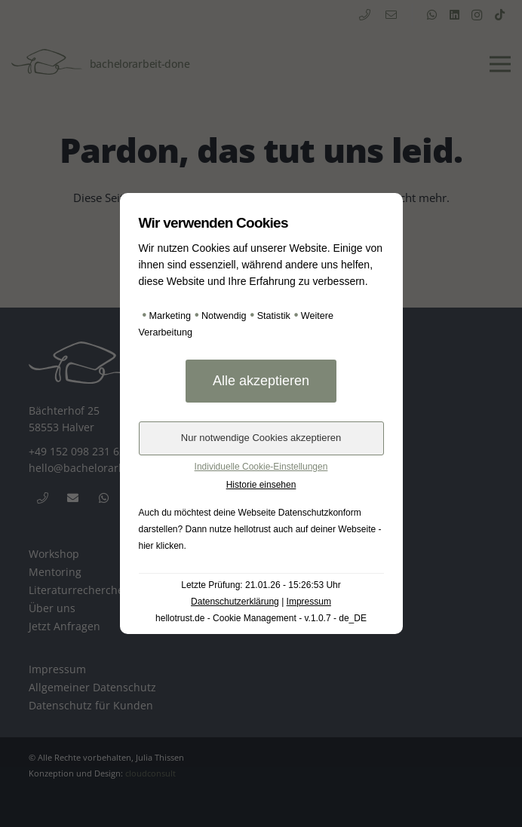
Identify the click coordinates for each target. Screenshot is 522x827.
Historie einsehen (261, 484)
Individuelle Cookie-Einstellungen (261, 466)
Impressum (309, 601)
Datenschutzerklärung (235, 601)
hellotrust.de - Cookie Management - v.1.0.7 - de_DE (261, 618)
